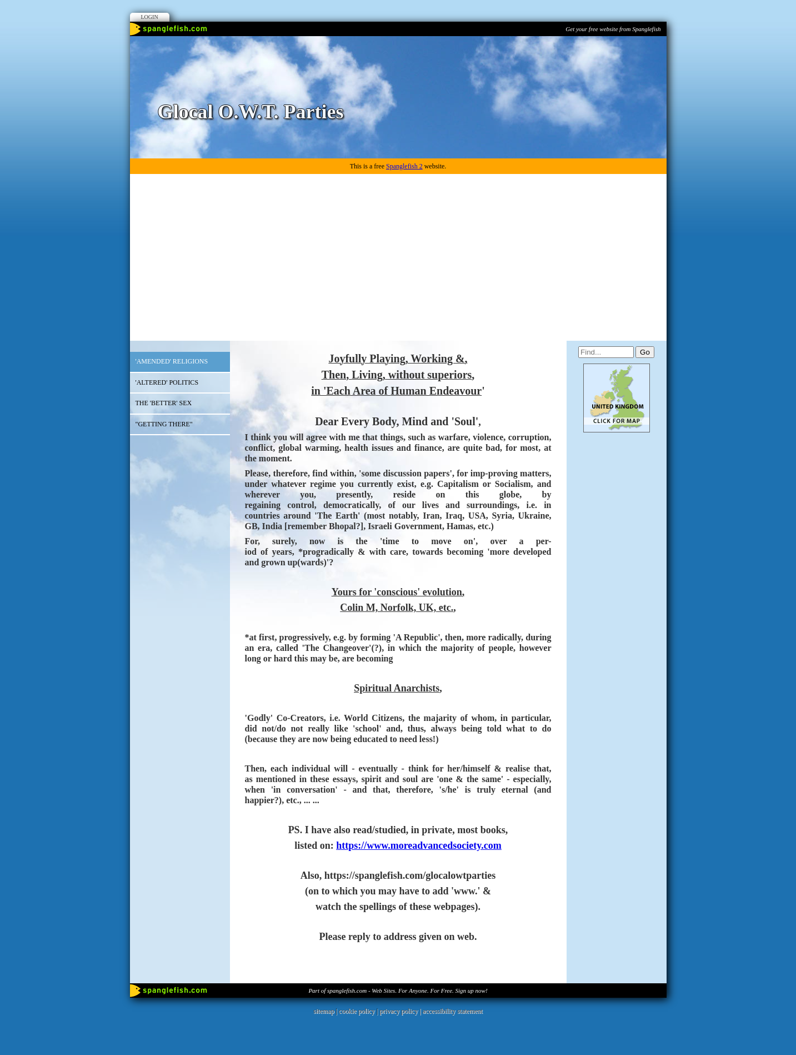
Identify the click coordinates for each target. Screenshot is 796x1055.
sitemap (323, 1011)
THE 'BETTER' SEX (164, 403)
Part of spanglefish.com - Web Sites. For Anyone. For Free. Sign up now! (397, 990)
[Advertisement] (398, 257)
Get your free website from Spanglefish (612, 29)
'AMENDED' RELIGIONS (172, 361)
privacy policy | (400, 1011)
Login (149, 17)
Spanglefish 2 (404, 166)
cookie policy (357, 1011)
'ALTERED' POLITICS (167, 382)
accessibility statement (453, 1011)
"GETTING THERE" (164, 424)
